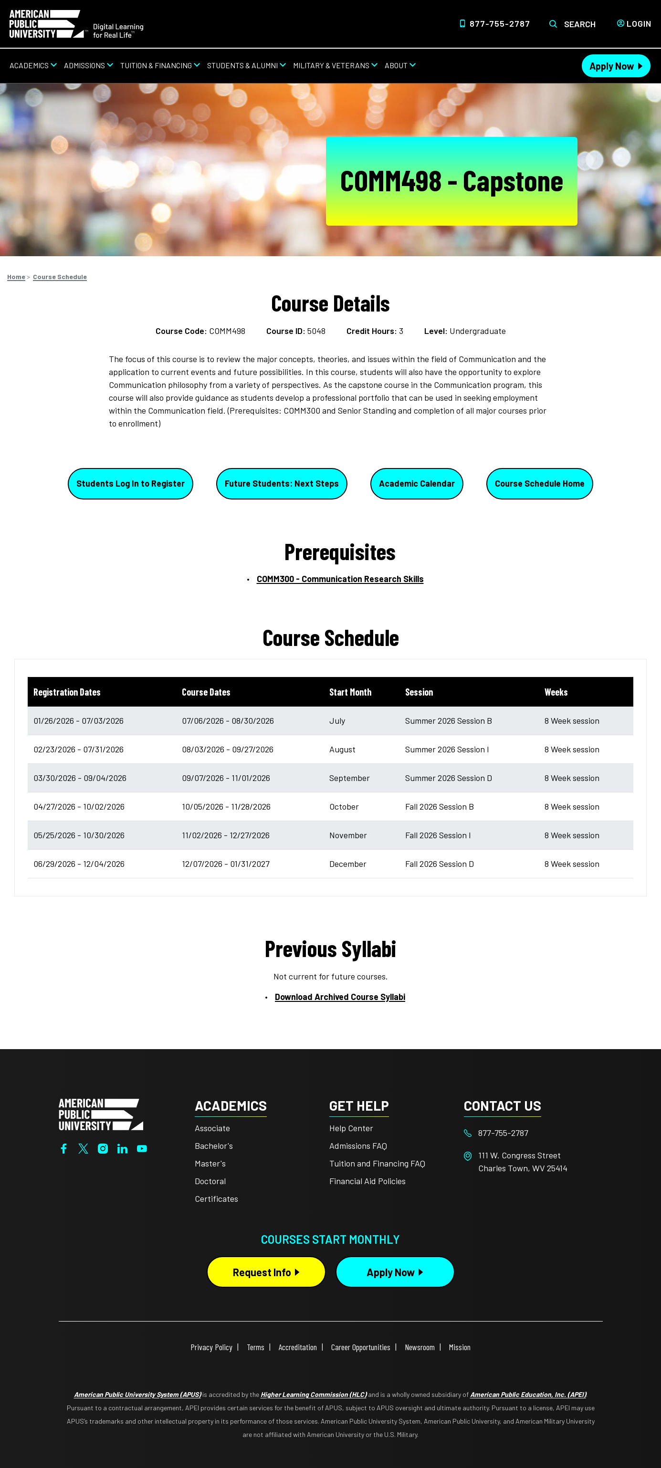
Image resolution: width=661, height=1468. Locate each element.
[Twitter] (83, 1148)
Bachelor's (214, 1145)
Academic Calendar (417, 483)
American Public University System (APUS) (137, 1394)
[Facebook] (64, 1148)
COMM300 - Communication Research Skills (340, 578)
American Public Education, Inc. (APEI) (528, 1394)
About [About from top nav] (396, 65)
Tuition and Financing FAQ (377, 1163)
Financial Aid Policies (367, 1181)
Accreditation (298, 1347)
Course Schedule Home (540, 483)
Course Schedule (60, 276)
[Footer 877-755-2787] (531, 1132)
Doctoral (210, 1181)
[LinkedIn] (122, 1148)
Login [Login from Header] (639, 23)
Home (16, 276)
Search (580, 24)
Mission (460, 1347)
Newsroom (420, 1347)
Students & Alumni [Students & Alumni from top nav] (242, 65)
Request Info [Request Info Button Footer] (262, 1272)
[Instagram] (103, 1148)
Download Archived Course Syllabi (340, 996)
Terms (255, 1347)
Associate (212, 1128)
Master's (210, 1163)
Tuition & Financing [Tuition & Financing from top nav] (156, 65)
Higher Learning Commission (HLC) (314, 1394)
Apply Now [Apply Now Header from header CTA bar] (611, 66)
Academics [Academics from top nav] (29, 65)
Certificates (216, 1198)
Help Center (351, 1128)
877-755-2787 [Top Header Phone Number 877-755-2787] (500, 23)
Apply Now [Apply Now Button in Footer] (391, 1272)
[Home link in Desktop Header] (76, 23)
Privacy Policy (211, 1347)
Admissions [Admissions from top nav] (84, 65)
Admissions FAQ (358, 1145)
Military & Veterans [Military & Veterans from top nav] (331, 65)
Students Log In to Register (130, 483)
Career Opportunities (360, 1347)
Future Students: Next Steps (282, 483)
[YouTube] (142, 1148)
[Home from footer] (101, 1113)
